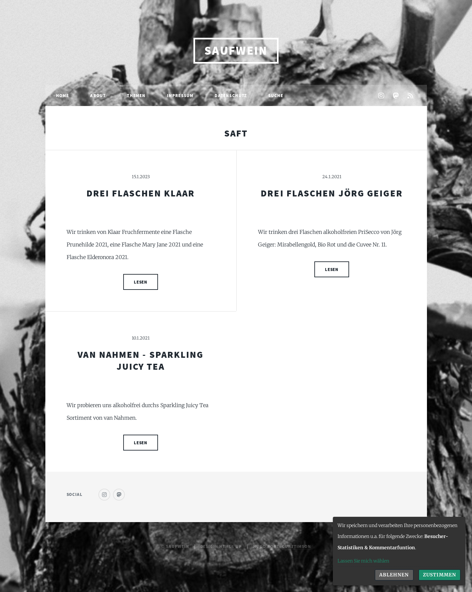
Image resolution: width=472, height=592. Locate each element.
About (98, 95)
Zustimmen (439, 575)
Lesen (141, 282)
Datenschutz (231, 95)
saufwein (236, 50)
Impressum (180, 95)
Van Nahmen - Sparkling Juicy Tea (140, 360)
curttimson (296, 546)
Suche (276, 95)
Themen (136, 95)
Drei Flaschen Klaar (140, 193)
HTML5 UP (230, 546)
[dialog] (399, 551)
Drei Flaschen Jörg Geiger (332, 193)
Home (62, 95)
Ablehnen (394, 575)
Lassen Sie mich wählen (363, 561)
